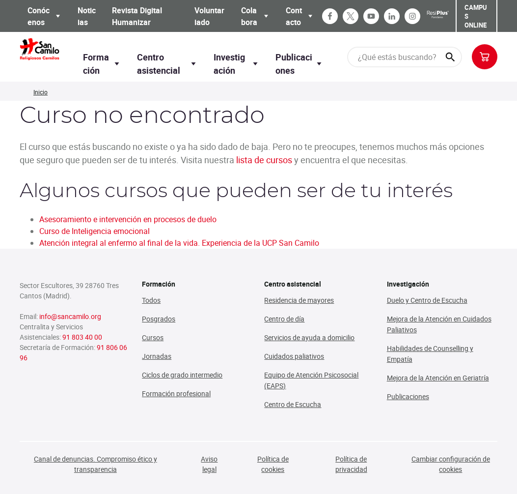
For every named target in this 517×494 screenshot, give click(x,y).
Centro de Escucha (292, 404)
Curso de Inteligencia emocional (94, 231)
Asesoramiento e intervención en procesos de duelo (128, 219)
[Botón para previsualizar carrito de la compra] (484, 56)
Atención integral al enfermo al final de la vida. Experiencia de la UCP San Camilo (179, 242)
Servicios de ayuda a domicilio (309, 337)
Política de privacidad (351, 464)
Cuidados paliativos (294, 356)
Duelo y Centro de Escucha (427, 300)
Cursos (152, 337)
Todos (151, 300)
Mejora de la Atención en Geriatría (438, 377)
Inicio (40, 92)
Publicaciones (408, 396)
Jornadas (156, 356)
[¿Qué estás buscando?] (404, 57)
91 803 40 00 (82, 337)
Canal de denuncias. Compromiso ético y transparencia (95, 464)
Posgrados (158, 318)
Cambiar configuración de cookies (450, 464)
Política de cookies (273, 464)
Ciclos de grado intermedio (182, 374)
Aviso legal (209, 464)
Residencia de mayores (299, 300)
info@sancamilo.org (70, 316)
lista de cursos (264, 160)
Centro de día (284, 318)
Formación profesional (176, 393)
